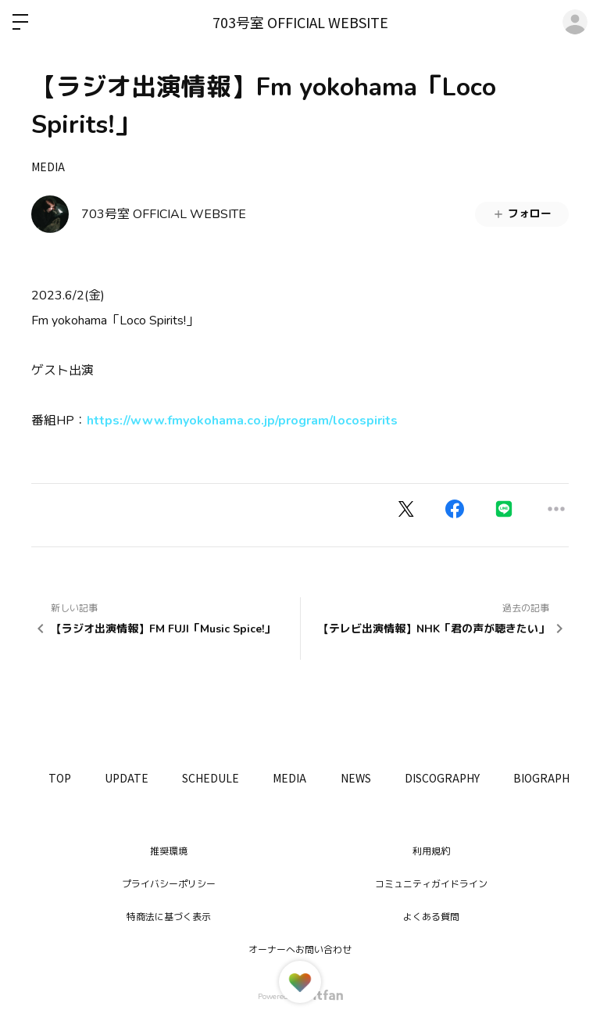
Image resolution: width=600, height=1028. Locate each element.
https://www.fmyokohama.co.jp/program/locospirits (242, 420)
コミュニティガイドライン (431, 884)
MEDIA (48, 166)
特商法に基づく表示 (169, 917)
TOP (62, 778)
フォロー (522, 213)
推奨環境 (169, 851)
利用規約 (431, 851)
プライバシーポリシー (169, 884)
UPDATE (134, 778)
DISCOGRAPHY (471, 778)
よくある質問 (431, 917)
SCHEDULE (223, 778)
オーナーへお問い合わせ (300, 950)
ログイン (575, 21)
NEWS (379, 778)
